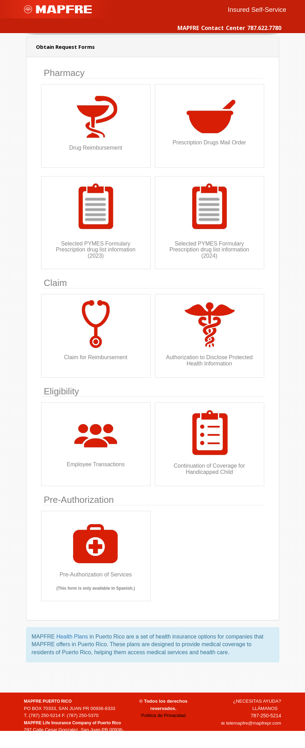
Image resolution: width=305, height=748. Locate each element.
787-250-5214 (266, 715)
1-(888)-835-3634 (47, 744)
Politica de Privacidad (163, 715)
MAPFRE (58, 9)
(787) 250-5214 (45, 715)
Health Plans (72, 637)
